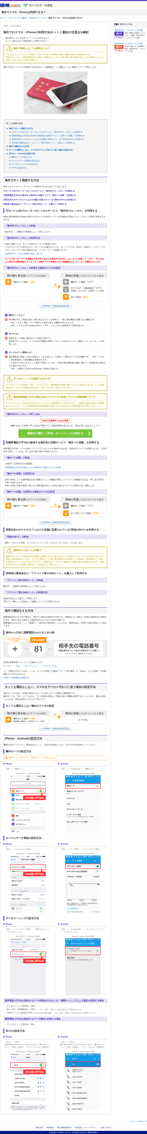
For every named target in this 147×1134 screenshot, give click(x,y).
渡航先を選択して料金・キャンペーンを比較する (55, 433)
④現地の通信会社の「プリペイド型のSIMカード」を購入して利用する (43, 143)
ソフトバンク (32, 666)
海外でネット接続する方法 (21, 128)
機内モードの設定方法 (22, 157)
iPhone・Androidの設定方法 (22, 153)
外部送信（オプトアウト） (86, 1127)
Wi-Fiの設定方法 (19, 168)
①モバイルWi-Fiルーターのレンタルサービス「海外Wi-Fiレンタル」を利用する (47, 132)
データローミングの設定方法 (25, 164)
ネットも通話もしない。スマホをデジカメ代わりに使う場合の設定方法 (41, 150)
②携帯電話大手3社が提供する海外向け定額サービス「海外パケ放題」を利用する (48, 135)
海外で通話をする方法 (19, 146)
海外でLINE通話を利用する (17, 678)
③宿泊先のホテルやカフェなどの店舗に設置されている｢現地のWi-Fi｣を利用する (48, 139)
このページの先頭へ (137, 1121)
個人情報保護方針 (64, 1127)
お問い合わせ (105, 1127)
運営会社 (39, 1127)
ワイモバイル (51, 666)
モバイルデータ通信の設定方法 (26, 160)
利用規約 (50, 1127)
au (18, 666)
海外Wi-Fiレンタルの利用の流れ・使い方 (24, 254)
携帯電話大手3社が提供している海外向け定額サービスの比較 (33, 467)
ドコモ (8, 666)
